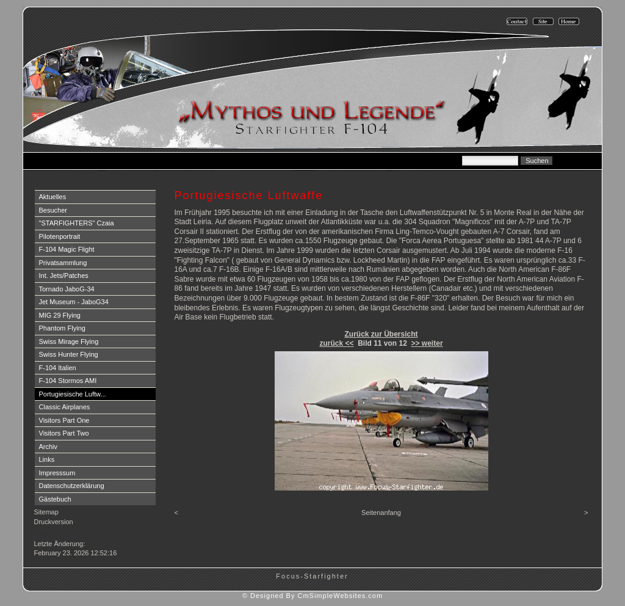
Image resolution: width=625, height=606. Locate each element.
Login (43, 534)
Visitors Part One (64, 420)
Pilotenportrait (60, 236)
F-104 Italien (57, 367)
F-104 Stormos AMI (68, 380)
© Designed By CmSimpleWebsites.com (312, 595)
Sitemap (46, 512)
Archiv (48, 446)
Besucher (53, 210)
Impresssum (57, 472)
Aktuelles (53, 196)
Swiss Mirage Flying (69, 341)
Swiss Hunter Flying (68, 354)
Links (47, 459)
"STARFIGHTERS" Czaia (76, 223)
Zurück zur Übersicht (380, 334)
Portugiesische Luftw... (72, 394)
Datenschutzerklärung (71, 485)
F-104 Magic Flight (67, 249)
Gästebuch (55, 499)
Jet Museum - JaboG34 (74, 301)
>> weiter (427, 343)
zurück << (336, 343)
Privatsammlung (63, 262)
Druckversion (53, 521)
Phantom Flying (62, 328)
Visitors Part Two (64, 433)
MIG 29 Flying (60, 315)
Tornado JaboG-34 (67, 289)
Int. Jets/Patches (64, 275)
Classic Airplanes (64, 407)
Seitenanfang (381, 512)
